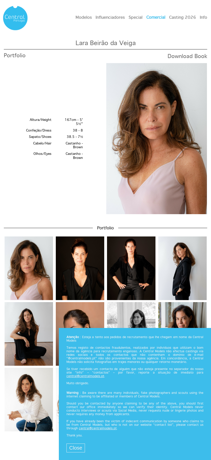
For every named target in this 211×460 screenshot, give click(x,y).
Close (75, 448)
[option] (105, 139)
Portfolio (15, 56)
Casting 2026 (182, 17)
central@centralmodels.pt (85, 376)
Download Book (187, 56)
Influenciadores (110, 17)
